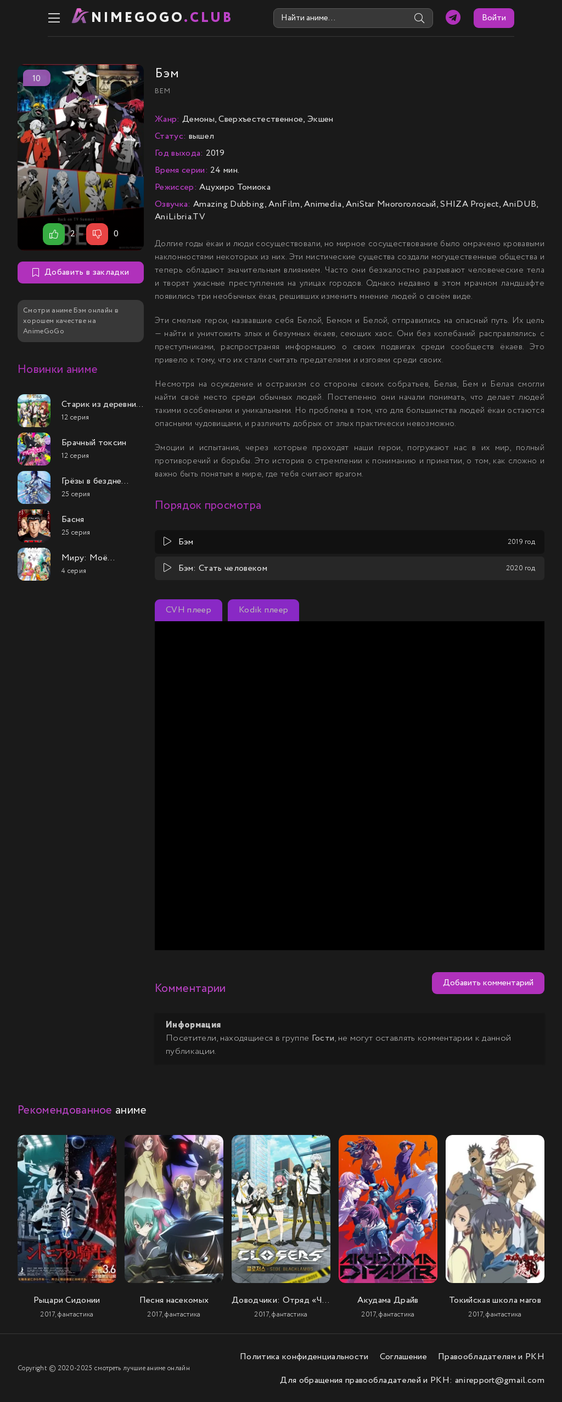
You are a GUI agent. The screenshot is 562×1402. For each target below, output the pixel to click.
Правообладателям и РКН (491, 1355)
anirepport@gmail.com (499, 1379)
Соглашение (403, 1355)
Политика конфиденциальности (304, 1355)
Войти (524, 18)
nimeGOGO (133, 18)
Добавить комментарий (488, 982)
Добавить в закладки (80, 271)
